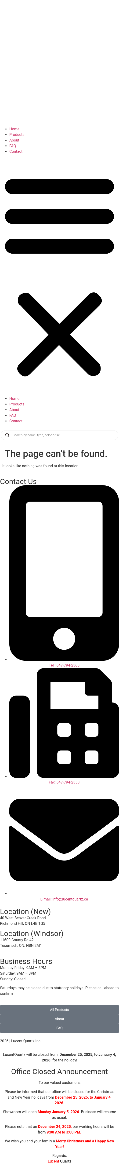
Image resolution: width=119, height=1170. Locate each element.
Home (14, 129)
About (14, 140)
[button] (59, 275)
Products (16, 134)
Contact (15, 151)
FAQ (12, 146)
